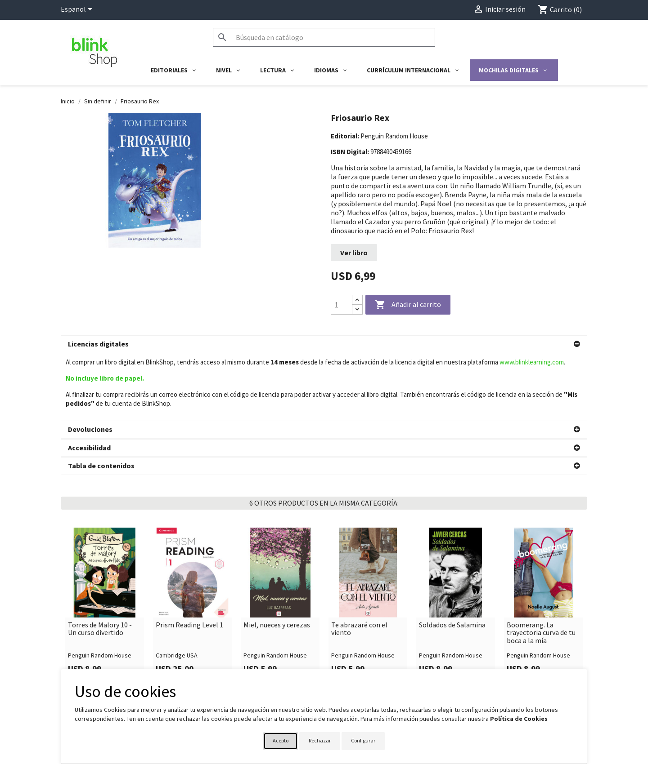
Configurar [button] (363, 740)
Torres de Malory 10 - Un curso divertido (100, 562)
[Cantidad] (341, 305)
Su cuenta (347, 666)
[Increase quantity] (357, 300)
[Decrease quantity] (357, 309)
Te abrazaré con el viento (359, 562)
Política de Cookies (519, 719)
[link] (104, 538)
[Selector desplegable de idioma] (78, 9)
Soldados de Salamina (452, 558)
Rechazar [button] (320, 740)
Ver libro (354, 252)
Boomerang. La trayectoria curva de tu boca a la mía (541, 566)
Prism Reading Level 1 (189, 558)
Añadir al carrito (408, 305)
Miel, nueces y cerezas (276, 558)
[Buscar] (324, 37)
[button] (324, 344)
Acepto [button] (280, 740)
